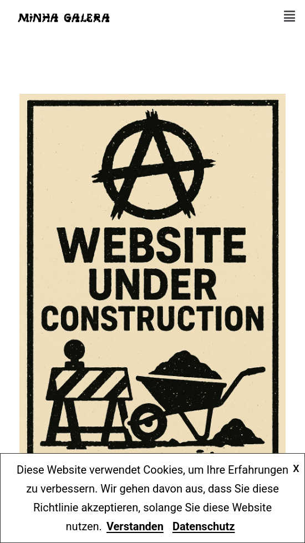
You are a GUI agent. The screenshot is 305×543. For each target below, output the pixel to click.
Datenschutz (203, 526)
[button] (289, 17)
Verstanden (135, 526)
